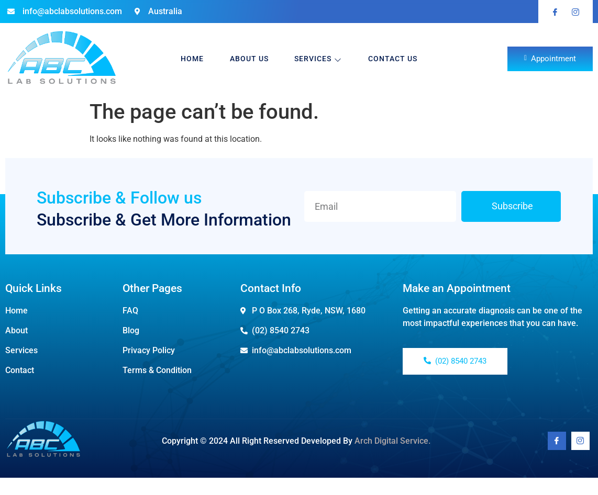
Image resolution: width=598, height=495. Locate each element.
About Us (249, 58)
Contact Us (393, 58)
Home (192, 58)
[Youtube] (580, 441)
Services (318, 58)
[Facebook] (557, 441)
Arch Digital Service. (392, 441)
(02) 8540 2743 (455, 361)
